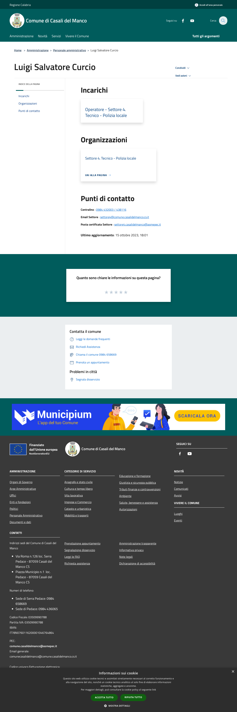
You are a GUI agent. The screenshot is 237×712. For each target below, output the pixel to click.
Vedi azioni (183, 76)
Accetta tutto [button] (104, 697)
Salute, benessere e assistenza (138, 502)
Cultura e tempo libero (78, 488)
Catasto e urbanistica (77, 508)
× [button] (232, 671)
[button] (118, 706)
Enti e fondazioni (20, 502)
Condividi (183, 68)
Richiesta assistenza (77, 563)
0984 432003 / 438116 (111, 209)
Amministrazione (38, 50)
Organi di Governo (21, 482)
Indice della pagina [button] (29, 84)
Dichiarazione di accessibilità (137, 563)
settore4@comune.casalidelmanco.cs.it (124, 217)
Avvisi (178, 495)
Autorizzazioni (128, 509)
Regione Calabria (20, 5)
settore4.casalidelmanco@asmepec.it (137, 224)
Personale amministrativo (69, 50)
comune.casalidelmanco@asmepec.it (33, 646)
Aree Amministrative (23, 488)
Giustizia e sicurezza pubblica (137, 482)
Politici (14, 508)
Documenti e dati (20, 522)
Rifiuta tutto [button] (133, 697)
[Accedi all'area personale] (208, 5)
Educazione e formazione (135, 476)
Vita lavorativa (73, 495)
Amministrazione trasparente (137, 543)
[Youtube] (190, 20)
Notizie (178, 482)
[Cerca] (222, 20)
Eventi (178, 520)
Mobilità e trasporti (76, 515)
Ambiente (125, 496)
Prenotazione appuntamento (82, 543)
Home (17, 50)
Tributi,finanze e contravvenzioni (140, 489)
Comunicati (181, 488)
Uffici (13, 495)
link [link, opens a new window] (154, 689)
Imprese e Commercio (77, 502)
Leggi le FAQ (72, 556)
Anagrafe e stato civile (78, 482)
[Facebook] (180, 20)
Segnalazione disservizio (79, 550)
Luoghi (178, 513)
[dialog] (118, 690)
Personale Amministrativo (26, 515)
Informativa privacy (131, 550)
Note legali (126, 556)
